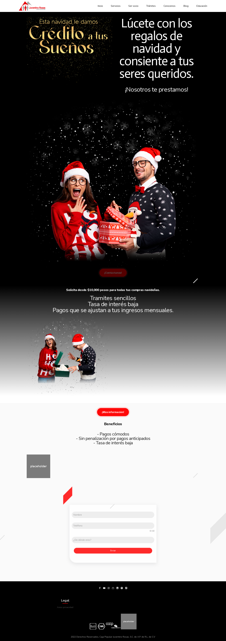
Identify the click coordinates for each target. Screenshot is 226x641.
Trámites (151, 6)
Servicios (116, 6)
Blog (185, 6)
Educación (201, 6)
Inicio (100, 6)
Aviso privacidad (65, 607)
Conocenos (169, 6)
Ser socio (133, 6)
